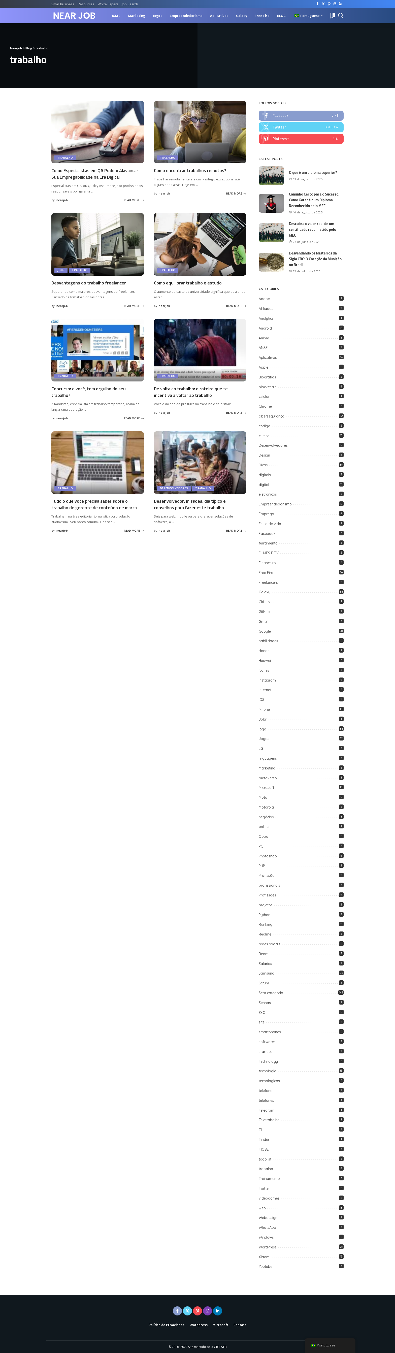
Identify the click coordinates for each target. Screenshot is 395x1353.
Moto (263, 797)
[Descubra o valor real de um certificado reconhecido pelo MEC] (271, 232)
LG (261, 748)
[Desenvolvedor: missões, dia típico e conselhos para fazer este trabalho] (200, 467)
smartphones (270, 1031)
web (262, 1208)
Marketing (267, 768)
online (264, 826)
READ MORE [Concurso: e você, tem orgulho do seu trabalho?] (134, 423)
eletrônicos (268, 494)
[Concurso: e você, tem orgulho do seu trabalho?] (97, 356)
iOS (261, 699)
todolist (265, 1159)
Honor (264, 650)
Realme (265, 934)
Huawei (265, 660)
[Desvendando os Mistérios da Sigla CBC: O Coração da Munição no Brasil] (271, 262)
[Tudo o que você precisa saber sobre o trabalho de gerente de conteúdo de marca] (97, 467)
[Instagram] (335, 4)
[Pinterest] (329, 4)
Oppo (263, 836)
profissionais (269, 885)
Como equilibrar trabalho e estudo (190, 288)
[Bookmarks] (332, 15)
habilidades (268, 640)
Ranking (265, 924)
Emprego (266, 513)
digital (264, 484)
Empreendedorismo (275, 504)
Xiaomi (264, 1256)
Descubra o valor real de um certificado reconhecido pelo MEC (313, 229)
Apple (263, 367)
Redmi (264, 953)
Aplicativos (268, 357)
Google (265, 631)
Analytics (266, 318)
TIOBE (264, 1149)
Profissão (267, 875)
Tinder (264, 1139)
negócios (266, 817)
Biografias (267, 377)
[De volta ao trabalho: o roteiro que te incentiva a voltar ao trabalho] (200, 356)
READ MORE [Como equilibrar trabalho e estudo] (236, 311)
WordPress (268, 1247)
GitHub (264, 601)
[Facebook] (317, 4)
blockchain (268, 386)
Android (265, 328)
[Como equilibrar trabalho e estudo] (200, 250)
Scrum (264, 983)
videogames (269, 1198)
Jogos (264, 738)
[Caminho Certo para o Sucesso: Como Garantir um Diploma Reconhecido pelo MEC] (271, 203)
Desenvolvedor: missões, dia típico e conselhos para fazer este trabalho (193, 509)
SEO (262, 1012)
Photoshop (268, 856)
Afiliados (266, 308)
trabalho (65, 158)
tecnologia (267, 1071)
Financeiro (267, 562)
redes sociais (269, 944)
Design (264, 455)
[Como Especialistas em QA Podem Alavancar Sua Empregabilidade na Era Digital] (97, 132)
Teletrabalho (269, 1119)
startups (266, 1051)
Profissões (267, 895)
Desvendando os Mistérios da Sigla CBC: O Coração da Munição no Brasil (314, 258)
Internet (265, 689)
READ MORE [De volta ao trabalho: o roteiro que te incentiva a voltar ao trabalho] (236, 418)
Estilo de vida (270, 523)
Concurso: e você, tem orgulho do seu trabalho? (91, 397)
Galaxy (264, 592)
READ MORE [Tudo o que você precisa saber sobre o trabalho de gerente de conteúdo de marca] (134, 541)
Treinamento (269, 1178)
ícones (264, 670)
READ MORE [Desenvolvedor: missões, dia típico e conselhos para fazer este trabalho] (236, 535)
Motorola (266, 807)
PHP (262, 865)
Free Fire (266, 572)
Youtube (265, 1266)
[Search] (341, 15)
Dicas (263, 465)
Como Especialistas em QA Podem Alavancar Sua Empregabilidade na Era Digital (92, 176)
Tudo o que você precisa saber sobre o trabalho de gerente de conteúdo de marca (96, 509)
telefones (266, 1100)
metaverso (268, 778)
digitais (265, 474)
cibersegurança (271, 416)
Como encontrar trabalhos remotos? (193, 170)
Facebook (267, 533)
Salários (265, 963)
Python (264, 914)
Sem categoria (271, 992)
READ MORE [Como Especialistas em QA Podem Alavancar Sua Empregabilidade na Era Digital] (134, 206)
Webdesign (268, 1217)
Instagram (267, 680)
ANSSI (263, 347)
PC (261, 846)
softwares (267, 1041)
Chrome (265, 406)
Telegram (266, 1110)
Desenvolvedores (174, 493)
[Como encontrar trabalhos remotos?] (200, 132)
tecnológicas (269, 1080)
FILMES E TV (269, 553)
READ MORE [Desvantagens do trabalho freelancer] (134, 311)
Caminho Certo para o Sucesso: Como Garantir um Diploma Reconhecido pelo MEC (315, 200)
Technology (268, 1061)
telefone (265, 1090)
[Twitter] (323, 4)
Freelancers (268, 582)
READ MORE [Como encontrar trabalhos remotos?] (236, 193)
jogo (262, 729)
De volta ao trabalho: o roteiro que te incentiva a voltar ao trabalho (193, 397)
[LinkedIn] (341, 4)
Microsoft (266, 787)
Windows (266, 1237)
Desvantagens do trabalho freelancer (91, 288)
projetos (266, 905)
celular (264, 396)
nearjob (62, 206)
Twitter (264, 1188)
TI (260, 1129)
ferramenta (268, 543)
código (264, 426)
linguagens (268, 758)
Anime (264, 338)
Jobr (60, 276)
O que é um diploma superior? (313, 173)
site (262, 1022)
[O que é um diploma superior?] (271, 176)
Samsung (266, 973)
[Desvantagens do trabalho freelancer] (97, 250)
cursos (264, 435)
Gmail (263, 621)
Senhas (265, 1002)
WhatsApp (267, 1227)
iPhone (264, 709)
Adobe (264, 298)
